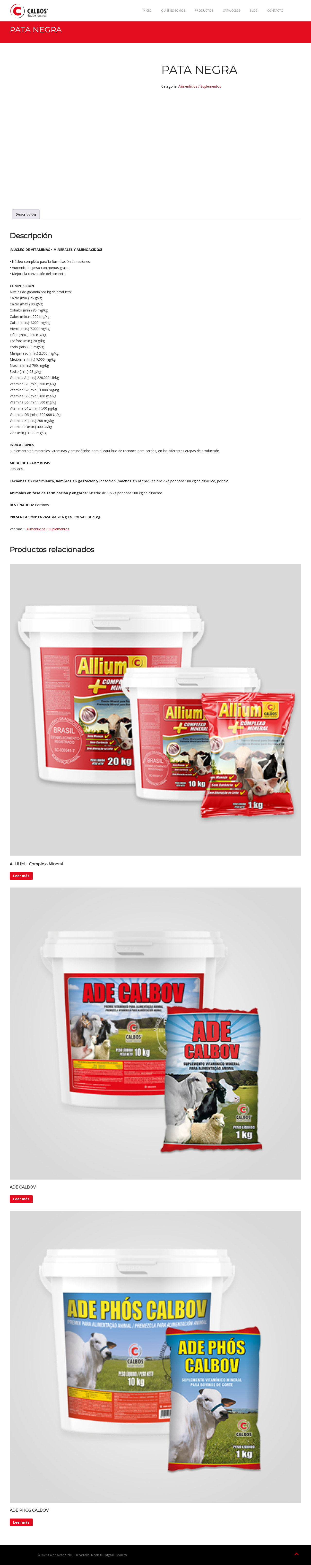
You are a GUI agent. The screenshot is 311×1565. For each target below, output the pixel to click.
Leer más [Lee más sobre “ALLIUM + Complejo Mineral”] (21, 875)
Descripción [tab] (26, 214)
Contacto (275, 11)
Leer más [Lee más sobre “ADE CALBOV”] (21, 1199)
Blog (254, 11)
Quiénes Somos (173, 11)
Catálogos (231, 11)
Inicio (147, 11)
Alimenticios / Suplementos (199, 86)
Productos (204, 11)
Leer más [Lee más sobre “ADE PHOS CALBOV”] (21, 1522)
